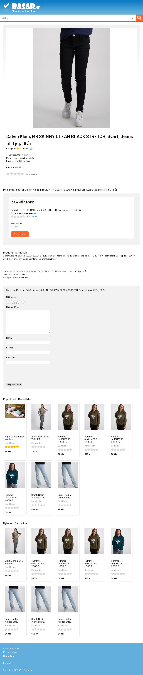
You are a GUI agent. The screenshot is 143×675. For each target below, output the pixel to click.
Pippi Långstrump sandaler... (14, 438)
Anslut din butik (11, 648)
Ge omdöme (31, 174)
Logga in (7, 662)
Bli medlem (9, 655)
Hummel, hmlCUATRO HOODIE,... (64, 439)
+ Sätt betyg (31, 216)
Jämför (27, 148)
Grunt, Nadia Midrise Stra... (38, 496)
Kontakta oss (10, 652)
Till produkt (20, 234)
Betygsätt (12, 148)
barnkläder (110, 255)
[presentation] (30, 373)
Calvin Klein (22, 154)
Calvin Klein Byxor (48, 258)
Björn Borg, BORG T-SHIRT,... (40, 438)
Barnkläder (18, 277)
